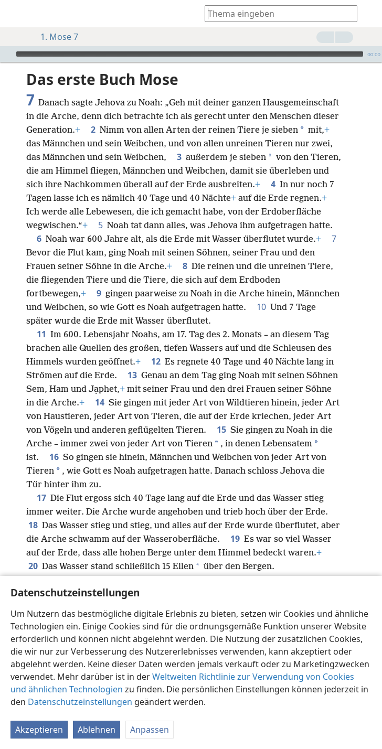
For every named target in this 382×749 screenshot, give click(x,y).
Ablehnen (96, 729)
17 (41, 498)
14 (100, 402)
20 (33, 566)
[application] (191, 54)
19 (235, 538)
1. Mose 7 (54, 36)
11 (41, 334)
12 (156, 361)
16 (54, 457)
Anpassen (149, 729)
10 (261, 307)
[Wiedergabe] (7, 54)
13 (132, 375)
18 (33, 525)
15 (221, 429)
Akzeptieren (39, 729)
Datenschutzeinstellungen (80, 702)
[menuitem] (15, 13)
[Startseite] (15, 13)
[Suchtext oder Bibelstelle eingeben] (276, 13)
